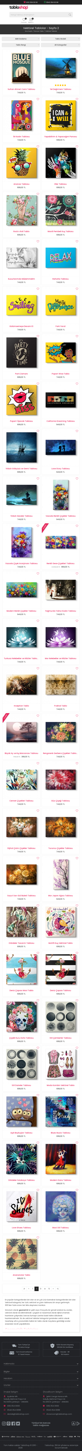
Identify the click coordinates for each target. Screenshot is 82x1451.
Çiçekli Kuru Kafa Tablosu (21, 1038)
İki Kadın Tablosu (21, 136)
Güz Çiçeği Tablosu (60, 800)
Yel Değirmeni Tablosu (60, 89)
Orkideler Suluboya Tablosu (21, 1180)
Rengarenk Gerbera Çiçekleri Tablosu (61, 753)
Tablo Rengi (21, 45)
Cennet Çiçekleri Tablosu (21, 800)
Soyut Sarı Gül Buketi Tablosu (21, 895)
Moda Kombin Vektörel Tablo (60, 1085)
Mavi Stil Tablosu (60, 1227)
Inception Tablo (21, 705)
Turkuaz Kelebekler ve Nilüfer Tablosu (21, 658)
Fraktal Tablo (60, 705)
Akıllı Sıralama (20, 39)
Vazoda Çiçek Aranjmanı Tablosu (21, 563)
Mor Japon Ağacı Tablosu (60, 895)
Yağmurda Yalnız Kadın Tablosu (60, 611)
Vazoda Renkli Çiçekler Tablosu (61, 516)
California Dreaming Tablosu (61, 421)
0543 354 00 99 (51, 2)
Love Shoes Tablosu (21, 1227)
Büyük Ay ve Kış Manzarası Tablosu (21, 753)
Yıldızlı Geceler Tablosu (21, 516)
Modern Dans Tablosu (60, 1180)
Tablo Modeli (60, 39)
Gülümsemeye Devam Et (21, 326)
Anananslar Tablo (21, 1275)
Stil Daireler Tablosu (21, 1085)
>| (57, 1288)
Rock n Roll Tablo (21, 231)
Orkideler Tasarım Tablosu (21, 943)
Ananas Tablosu (21, 184)
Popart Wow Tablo (60, 373)
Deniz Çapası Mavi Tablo (21, 990)
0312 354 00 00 (31, 2)
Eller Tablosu (60, 184)
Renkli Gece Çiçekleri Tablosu (60, 563)
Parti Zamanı (21, 373)
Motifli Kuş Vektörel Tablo (61, 943)
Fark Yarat (61, 326)
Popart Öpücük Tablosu (21, 421)
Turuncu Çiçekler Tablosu (60, 848)
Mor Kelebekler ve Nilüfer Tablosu (60, 658)
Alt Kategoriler (61, 45)
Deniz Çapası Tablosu (60, 990)
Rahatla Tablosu (60, 279)
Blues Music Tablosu (60, 1132)
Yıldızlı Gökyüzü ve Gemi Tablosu (21, 468)
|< (24, 1288)
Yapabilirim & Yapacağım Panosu (60, 136)
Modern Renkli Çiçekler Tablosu (21, 611)
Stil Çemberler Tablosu (60, 1038)
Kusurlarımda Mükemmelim (21, 279)
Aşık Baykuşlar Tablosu (21, 1132)
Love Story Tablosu (60, 468)
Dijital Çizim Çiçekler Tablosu (21, 848)
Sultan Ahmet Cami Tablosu (21, 89)
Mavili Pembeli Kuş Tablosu (60, 231)
